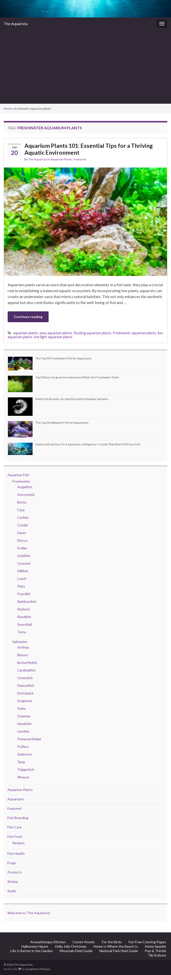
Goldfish (23, 556)
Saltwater (19, 641)
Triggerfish (25, 769)
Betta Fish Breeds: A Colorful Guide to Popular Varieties (72, 399)
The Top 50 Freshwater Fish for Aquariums (64, 358)
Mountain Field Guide (76, 951)
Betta (21, 502)
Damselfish (25, 685)
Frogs (11, 863)
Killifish (22, 571)
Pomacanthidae (29, 739)
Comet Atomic (84, 942)
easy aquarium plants (55, 333)
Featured (80, 159)
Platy (21, 586)
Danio (21, 533)
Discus (22, 540)
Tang (21, 762)
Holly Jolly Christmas (71, 946)
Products (14, 872)
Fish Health (16, 853)
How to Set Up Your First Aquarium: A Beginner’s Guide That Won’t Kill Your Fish (88, 444)
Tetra (21, 632)
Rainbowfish (26, 601)
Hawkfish (24, 724)
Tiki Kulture (157, 955)
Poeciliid (23, 594)
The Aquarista (16, 23)
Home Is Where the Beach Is (116, 946)
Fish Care (14, 827)
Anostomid (25, 494)
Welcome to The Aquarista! (28, 913)
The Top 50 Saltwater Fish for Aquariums (62, 422)
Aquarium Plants (61, 159)
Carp (21, 510)
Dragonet (24, 701)
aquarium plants (25, 333)
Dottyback (25, 693)
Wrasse (23, 777)
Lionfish (23, 731)
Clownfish (25, 678)
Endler (22, 548)
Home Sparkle (155, 946)
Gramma (23, 716)
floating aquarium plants (92, 333)
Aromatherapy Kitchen (48, 942)
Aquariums (15, 799)
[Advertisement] (85, 66)
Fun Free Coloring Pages (147, 942)
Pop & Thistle (155, 951)
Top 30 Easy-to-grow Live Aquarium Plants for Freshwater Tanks (77, 377)
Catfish (23, 517)
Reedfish (24, 617)
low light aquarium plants (53, 337)
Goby (21, 708)
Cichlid (22, 525)
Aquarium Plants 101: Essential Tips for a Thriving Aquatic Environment (88, 149)
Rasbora (23, 609)
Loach (21, 578)
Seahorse (24, 754)
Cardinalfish (26, 670)
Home (8, 108)
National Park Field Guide (118, 951)
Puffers (23, 746)
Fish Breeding (17, 818)
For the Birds (112, 942)
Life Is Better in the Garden (31, 951)
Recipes (18, 843)
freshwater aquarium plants (134, 333)
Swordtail (24, 624)
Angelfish (24, 487)
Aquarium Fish (18, 475)
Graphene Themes (37, 969)
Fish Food (14, 836)
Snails (11, 891)
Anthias (23, 647)
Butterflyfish (27, 662)
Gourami (23, 563)
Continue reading (28, 317)
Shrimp (12, 881)
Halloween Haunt (34, 946)
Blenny (22, 655)
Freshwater (21, 481)
